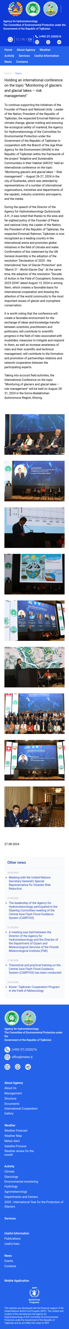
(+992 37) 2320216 (50, 36)
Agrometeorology (15, 1191)
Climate (9, 1171)
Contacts (22, 62)
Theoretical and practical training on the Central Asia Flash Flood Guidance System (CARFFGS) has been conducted (35, 968)
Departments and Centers (21, 1197)
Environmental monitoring (21, 1181)
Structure (10, 1098)
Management (13, 1093)
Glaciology (11, 1177)
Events (8, 1261)
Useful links (12, 1244)
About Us (10, 1088)
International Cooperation (21, 1108)
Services (24, 56)
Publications (12, 1238)
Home (8, 50)
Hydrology (11, 1186)
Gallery (8, 1113)
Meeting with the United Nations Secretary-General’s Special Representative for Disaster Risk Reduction (30, 883)
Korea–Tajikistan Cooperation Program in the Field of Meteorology (34, 988)
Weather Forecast (15, 1130)
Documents (12, 1104)
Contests (10, 1266)
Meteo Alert (12, 1141)
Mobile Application (16, 1280)
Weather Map (13, 1136)
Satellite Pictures (15, 1146)
